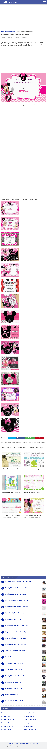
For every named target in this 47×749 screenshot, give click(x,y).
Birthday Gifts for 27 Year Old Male (15, 701)
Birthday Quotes (6, 729)
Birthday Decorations (30, 713)
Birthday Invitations (7, 37)
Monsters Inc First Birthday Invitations (34, 469)
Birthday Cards (5, 713)
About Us (35, 743)
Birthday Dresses (6, 716)
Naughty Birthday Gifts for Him (14, 669)
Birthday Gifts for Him (11, 695)
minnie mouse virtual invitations (37, 444)
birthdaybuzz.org (28, 746)
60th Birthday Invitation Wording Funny (12, 469)
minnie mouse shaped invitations (21, 444)
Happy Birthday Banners (8, 733)
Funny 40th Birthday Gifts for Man (15, 650)
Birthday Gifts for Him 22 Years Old (15, 676)
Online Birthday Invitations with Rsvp (12, 515)
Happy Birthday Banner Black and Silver (16, 606)
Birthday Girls (5, 723)
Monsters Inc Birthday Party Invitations (12, 492)
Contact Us (16, 743)
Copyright (22, 743)
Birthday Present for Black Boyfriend (15, 644)
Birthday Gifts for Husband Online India (16, 625)
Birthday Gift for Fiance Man (13, 682)
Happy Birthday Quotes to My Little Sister (17, 600)
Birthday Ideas (28, 723)
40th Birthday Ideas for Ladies (14, 688)
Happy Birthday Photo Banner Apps (15, 613)
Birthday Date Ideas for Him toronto (15, 594)
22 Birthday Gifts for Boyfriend (14, 663)
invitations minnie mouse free (11, 442)
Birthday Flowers (29, 716)
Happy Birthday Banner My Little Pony (16, 638)
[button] (44, 2)
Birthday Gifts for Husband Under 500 (16, 588)
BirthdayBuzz (9, 2)
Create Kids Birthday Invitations (32, 492)
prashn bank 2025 (37, 746)
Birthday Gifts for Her (7, 719)
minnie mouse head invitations (25, 442)
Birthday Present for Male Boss (14, 619)
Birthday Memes (28, 726)
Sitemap (11, 743)
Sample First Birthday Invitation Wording (35, 515)
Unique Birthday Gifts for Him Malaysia (16, 632)
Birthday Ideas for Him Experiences (15, 657)
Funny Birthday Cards (30, 729)
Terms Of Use (29, 743)
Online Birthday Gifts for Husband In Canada (18, 581)
